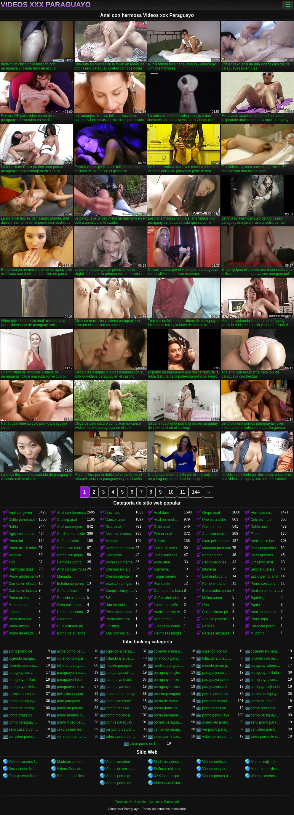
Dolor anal (162, 527)
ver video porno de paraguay (266, 729)
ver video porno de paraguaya (24, 737)
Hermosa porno (69, 562)
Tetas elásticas (165, 555)
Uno (205, 605)
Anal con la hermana (266, 541)
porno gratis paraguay (266, 708)
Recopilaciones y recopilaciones (217, 562)
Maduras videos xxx (169, 762)
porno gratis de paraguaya (169, 708)
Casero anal (211, 527)
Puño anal (162, 562)
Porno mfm (162, 584)
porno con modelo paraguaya (120, 701)
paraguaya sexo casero (169, 680)
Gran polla (114, 555)
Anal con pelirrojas (71, 569)
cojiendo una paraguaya (72, 658)
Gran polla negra (215, 541)
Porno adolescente (23, 576)
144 (196, 492)
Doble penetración (23, 520)
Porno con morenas (72, 548)
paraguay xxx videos (24, 673)
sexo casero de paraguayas (72, 729)
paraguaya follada (265, 673)
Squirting (258, 598)
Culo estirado (261, 520)
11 (183, 492)
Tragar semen (165, 576)
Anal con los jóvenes (120, 633)
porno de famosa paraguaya (169, 701)
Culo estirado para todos (217, 612)
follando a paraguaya (169, 658)
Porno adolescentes (120, 619)
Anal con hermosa (71, 512)
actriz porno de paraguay (24, 651)
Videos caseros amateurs (266, 776)
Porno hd (16, 541)
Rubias (159, 541)
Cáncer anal (115, 520)
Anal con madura (119, 534)
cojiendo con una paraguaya (217, 651)
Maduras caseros (70, 762)
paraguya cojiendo (265, 687)
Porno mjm (259, 619)
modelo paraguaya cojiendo (120, 665)
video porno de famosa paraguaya (144, 744)
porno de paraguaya (24, 708)
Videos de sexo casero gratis (120, 769)
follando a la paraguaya (120, 658)
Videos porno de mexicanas (120, 783)
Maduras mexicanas (266, 769)
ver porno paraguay (169, 729)
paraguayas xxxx (167, 687)
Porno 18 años (165, 548)
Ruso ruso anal (21, 619)
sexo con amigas (119, 584)
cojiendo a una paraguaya (169, 651)
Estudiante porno (70, 584)
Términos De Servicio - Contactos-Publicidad (147, 801)
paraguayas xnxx (70, 687)
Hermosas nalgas (167, 633)
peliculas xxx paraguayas (72, 694)
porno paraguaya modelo (266, 715)
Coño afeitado (68, 541)
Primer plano (212, 555)
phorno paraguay (167, 694)
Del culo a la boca (71, 598)
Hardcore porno (263, 626)
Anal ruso (113, 512)
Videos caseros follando (24, 762)
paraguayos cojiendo (217, 687)
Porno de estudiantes (24, 633)
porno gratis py (20, 715)
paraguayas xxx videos (120, 687)
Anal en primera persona (266, 591)
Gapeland (64, 619)
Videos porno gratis (120, 776)
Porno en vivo (19, 598)
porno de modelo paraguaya (217, 701)
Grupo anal (211, 512)
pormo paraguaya (265, 694)
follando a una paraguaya (217, 658)
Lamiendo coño (214, 576)
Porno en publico (70, 776)
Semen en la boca (120, 548)
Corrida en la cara (23, 591)
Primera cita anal (119, 612)
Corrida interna (117, 576)
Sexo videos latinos (24, 769)
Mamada (64, 576)
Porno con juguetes (72, 555)
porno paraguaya (215, 715)
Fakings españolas (23, 776)
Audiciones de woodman (169, 612)
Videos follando (69, 769)
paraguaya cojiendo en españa (120, 673)
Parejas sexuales (215, 633)
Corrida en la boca (168, 591)
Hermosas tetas (21, 569)
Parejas (208, 626)
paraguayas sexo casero (266, 680)
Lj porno (15, 612)
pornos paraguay (119, 722)
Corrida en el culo (71, 534)
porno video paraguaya (72, 722)
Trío (12, 562)
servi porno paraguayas (266, 722)
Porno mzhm (19, 626)
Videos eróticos (214, 762)
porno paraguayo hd (24, 722)
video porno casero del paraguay (169, 737)
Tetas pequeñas (263, 548)
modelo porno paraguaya (217, 665)
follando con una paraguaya (24, 665)
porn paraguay (68, 701)
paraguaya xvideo (216, 680)
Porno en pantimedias (217, 584)
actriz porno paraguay (72, 651)
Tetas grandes (262, 555)
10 (171, 492)
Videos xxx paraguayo (217, 769)
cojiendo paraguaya (24, 658)
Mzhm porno (212, 598)
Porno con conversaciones (266, 584)
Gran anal (113, 527)
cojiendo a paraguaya (120, 651)
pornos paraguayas (169, 722)
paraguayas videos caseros (24, 687)
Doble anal (259, 527)
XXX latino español (169, 776)
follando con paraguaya (266, 658)
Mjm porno (162, 619)
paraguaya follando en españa (72, 680)
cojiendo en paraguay (266, 651)
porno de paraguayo (72, 708)
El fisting (112, 626)
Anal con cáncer (215, 534)
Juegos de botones (169, 626)
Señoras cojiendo (167, 769)
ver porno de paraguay (120, 729)
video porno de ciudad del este (266, 737)
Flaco (255, 534)
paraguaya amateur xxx (72, 673)
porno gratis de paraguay (120, 708)
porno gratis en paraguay (217, 708)
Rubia (13, 527)
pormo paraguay (215, 694)
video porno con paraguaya (217, 737)
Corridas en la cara (120, 569)
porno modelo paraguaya (120, 715)
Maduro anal (18, 605)
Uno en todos (116, 605)
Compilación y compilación (120, 591)
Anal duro (161, 512)
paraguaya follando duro (24, 680)
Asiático (15, 555)
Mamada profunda (216, 548)
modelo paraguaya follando (169, 665)
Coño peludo (67, 591)
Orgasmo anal (262, 562)
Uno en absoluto (70, 612)
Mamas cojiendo (264, 762)
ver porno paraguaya (217, 729)
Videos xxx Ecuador (169, 783)
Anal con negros (70, 527)
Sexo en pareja (263, 569)
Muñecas (209, 569)
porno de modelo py (266, 701)
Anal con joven (20, 512)
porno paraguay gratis (169, 715)
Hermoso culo (262, 512)
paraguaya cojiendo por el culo (169, 673)
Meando (112, 541)
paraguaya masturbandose (120, 680)
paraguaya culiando (217, 673)
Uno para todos (214, 520)
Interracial (162, 569)
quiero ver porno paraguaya (217, 722)
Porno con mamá (119, 562)
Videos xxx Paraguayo (46, 5)
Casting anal (67, 520)
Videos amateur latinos (120, 762)
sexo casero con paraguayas (24, 729)
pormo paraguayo (22, 701)
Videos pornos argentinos (217, 776)
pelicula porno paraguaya (24, 694)
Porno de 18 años (23, 548)
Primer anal (163, 534)
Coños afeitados (167, 598)
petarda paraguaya (120, 694)
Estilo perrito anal (264, 576)
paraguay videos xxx (266, 665)
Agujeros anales (21, 534)
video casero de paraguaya (120, 737)
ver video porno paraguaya (72, 737)
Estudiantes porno (216, 591)
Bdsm (110, 598)
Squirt (255, 605)
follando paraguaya (72, 665)
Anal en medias (166, 520)
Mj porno (258, 633)
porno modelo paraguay (72, 715)
